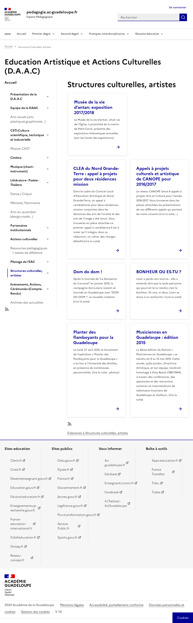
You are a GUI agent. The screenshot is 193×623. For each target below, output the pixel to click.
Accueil (21, 34)
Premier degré (41, 34)
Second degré (70, 34)
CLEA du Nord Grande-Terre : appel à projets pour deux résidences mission (96, 176)
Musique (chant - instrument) (22, 168)
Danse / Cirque (21, 194)
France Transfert (158, 471)
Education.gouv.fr (23, 487)
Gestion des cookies (35, 611)
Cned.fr (15, 469)
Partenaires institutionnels (20, 227)
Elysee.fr (63, 469)
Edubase (111, 474)
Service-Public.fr (63, 526)
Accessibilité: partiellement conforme (116, 605)
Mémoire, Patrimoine (25, 203)
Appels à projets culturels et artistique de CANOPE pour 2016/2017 (157, 176)
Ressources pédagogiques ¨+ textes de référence (28, 250)
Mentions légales (72, 605)
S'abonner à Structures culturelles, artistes (97, 433)
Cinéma (15, 157)
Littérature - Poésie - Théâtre (24, 182)
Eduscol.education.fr (23, 496)
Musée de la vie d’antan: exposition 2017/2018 (93, 107)
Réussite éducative (147, 34)
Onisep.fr (16, 546)
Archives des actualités (26, 302)
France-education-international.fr (21, 524)
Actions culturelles (23, 239)
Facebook (112, 492)
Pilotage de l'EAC (22, 261)
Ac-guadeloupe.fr (115, 462)
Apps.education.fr (165, 460)
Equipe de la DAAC (24, 108)
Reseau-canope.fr (17, 557)
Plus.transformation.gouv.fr (70, 515)
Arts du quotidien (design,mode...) (23, 214)
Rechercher (183, 17)
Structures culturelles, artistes (26, 273)
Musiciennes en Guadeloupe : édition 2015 (157, 337)
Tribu (155, 483)
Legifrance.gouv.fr (70, 505)
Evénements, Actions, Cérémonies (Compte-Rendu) (26, 289)
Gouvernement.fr (69, 487)
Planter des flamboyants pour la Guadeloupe (93, 337)
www (8, 34)
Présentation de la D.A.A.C (23, 96)
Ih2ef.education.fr (23, 537)
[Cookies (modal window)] (182, 617)
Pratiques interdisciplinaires (107, 34)
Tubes (156, 492)
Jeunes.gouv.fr (67, 496)
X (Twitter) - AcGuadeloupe (116, 503)
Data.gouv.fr (66, 460)
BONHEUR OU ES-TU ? (158, 272)
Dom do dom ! (87, 272)
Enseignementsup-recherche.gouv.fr (23, 508)
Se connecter (177, 7)
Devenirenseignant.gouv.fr (23, 478)
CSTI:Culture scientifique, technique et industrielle (27, 135)
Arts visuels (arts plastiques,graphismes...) (28, 119)
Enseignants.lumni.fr (118, 483)
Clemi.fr (16, 460)
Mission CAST (20, 148)
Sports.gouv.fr (67, 537)
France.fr (63, 478)
